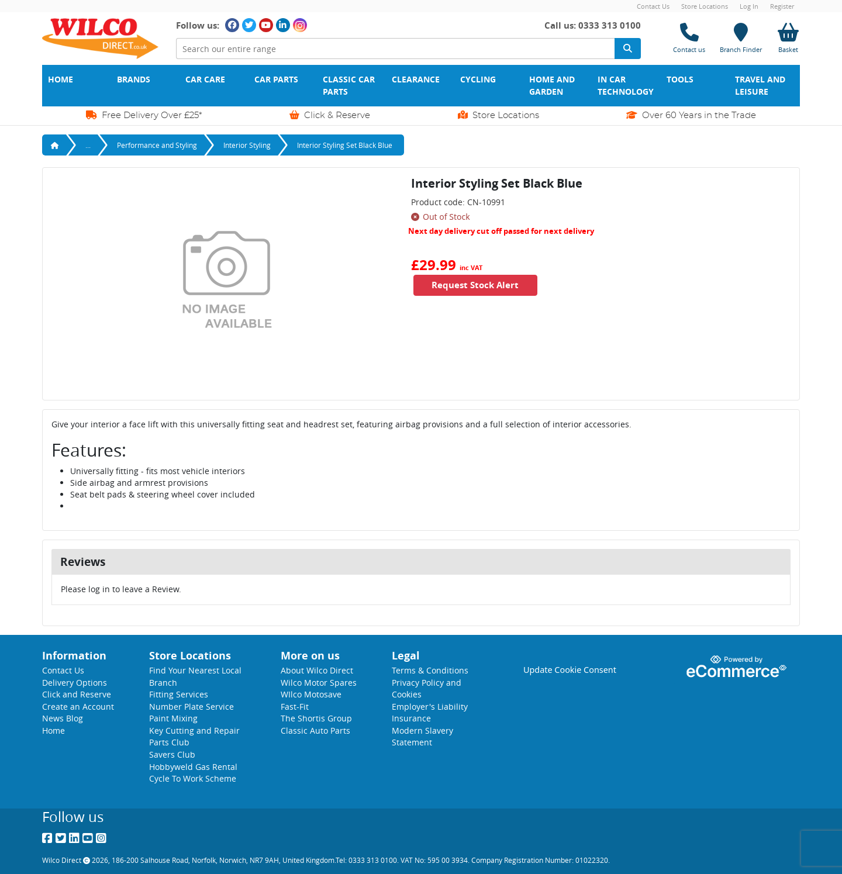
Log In (749, 6)
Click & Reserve (329, 115)
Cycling (478, 79)
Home (60, 79)
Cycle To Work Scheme (192, 778)
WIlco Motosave (311, 694)
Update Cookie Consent (569, 669)
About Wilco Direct (317, 670)
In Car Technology (626, 86)
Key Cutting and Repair (194, 730)
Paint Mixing (173, 718)
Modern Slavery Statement (422, 736)
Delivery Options (74, 682)
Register (782, 6)
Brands (133, 79)
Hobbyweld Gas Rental (193, 766)
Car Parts (276, 79)
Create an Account (78, 706)
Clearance (416, 79)
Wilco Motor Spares (319, 682)
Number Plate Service (191, 706)
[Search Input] (395, 49)
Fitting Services (178, 694)
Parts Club (169, 742)
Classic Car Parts (350, 86)
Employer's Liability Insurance (430, 712)
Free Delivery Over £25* (144, 115)
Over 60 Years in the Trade (691, 115)
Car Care (205, 79)
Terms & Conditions (430, 670)
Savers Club (172, 754)
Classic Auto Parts (315, 730)
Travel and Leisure (761, 86)
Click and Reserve (76, 694)
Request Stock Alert (476, 285)
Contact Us (653, 6)
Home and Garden (553, 86)
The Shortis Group (316, 718)
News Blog (62, 718)
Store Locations (704, 6)
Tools (680, 79)
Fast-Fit (295, 706)
